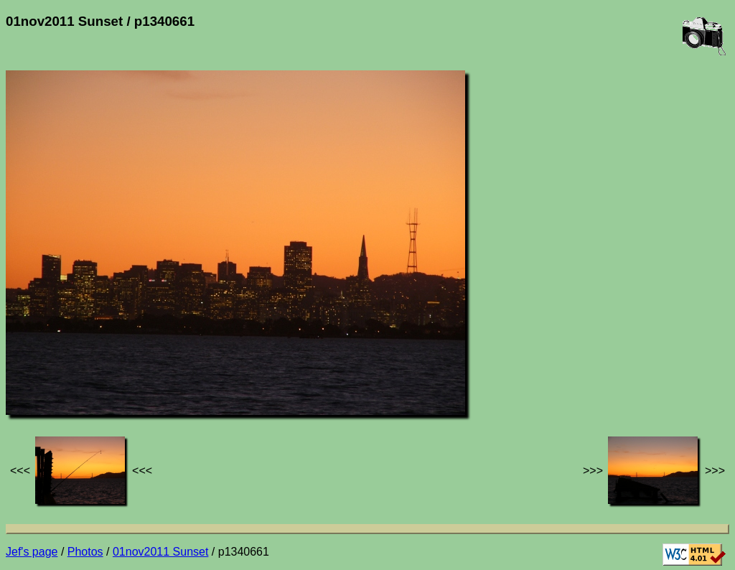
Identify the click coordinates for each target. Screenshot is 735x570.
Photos (85, 552)
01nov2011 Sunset (160, 552)
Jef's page (31, 552)
